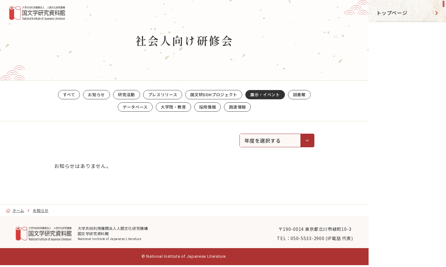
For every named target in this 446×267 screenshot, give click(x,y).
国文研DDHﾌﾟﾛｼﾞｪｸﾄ (400, 46)
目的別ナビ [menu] (406, 171)
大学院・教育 (392, 130)
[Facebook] (407, 191)
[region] (407, 133)
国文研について (394, 147)
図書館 (384, 80)
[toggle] (433, 29)
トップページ (392, 12)
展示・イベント (394, 63)
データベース (391, 97)
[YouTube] (393, 191)
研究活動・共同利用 (399, 29)
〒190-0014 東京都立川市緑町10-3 (302, 228)
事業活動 (386, 113)
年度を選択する (279, 140)
